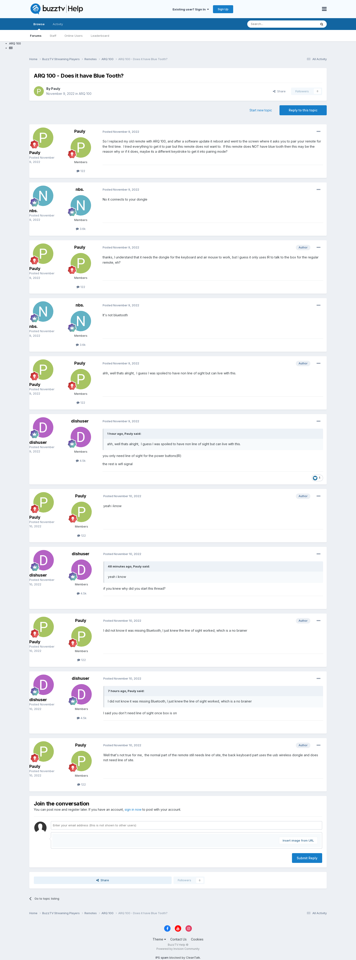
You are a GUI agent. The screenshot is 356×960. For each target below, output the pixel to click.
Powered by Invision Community (178, 948)
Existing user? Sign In (191, 9)
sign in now (133, 809)
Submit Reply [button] (307, 858)
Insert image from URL (298, 840)
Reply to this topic (303, 110)
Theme (159, 939)
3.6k (81, 229)
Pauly (55, 89)
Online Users (73, 35)
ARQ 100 (85, 94)
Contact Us (178, 939)
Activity (58, 24)
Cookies (197, 939)
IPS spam (162, 957)
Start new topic (261, 110)
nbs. (33, 210)
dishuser (38, 442)
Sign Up (223, 9)
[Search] (277, 24)
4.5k (81, 460)
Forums (36, 35)
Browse (38, 26)
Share (279, 91)
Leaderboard (100, 35)
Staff (53, 35)
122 (81, 171)
